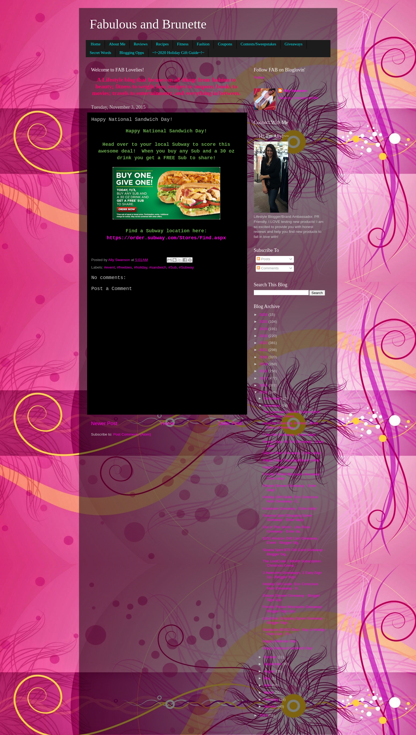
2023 (263, 336)
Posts (263, 259)
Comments (268, 268)
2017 (263, 378)
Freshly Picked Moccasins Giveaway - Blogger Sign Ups (293, 609)
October (271, 657)
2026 (263, 315)
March (269, 692)
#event (109, 267)
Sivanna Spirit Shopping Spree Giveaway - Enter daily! (287, 517)
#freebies (124, 267)
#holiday (140, 267)
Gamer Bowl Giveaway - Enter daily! (292, 453)
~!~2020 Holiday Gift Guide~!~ (178, 52)
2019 (263, 364)
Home (96, 44)
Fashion (203, 44)
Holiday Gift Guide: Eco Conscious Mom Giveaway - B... (290, 586)
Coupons (225, 44)
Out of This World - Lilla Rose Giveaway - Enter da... (286, 529)
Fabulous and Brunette (148, 24)
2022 (263, 343)
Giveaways (294, 44)
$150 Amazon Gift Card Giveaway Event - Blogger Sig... (290, 540)
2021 (263, 350)
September (273, 664)
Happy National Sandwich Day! (288, 648)
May (268, 678)
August (270, 671)
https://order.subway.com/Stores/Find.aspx (166, 238)
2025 (263, 322)
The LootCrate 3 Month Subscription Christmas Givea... (292, 563)
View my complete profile (298, 98)
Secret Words (100, 52)
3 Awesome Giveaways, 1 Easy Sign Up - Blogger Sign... (292, 575)
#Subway (186, 267)
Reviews (141, 44)
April (268, 685)
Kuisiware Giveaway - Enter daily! (290, 508)
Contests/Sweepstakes (258, 44)
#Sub (172, 267)
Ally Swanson (295, 91)
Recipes (162, 44)
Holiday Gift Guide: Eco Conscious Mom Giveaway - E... (290, 499)
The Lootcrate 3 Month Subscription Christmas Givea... (291, 414)
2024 (263, 329)
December (273, 398)
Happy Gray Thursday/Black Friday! (291, 460)
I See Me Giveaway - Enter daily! (289, 435)
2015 (263, 392)
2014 (263, 715)
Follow (259, 77)
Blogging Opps (131, 52)
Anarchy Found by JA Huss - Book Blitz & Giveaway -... (290, 425)
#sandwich (157, 267)
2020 (263, 357)
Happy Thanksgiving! (280, 467)
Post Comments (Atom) (132, 434)
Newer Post (104, 423)
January (271, 706)
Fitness (183, 44)
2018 (263, 371)
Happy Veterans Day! (280, 641)
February (271, 699)
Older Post (229, 423)
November (273, 406)
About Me (117, 44)
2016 (263, 385)
